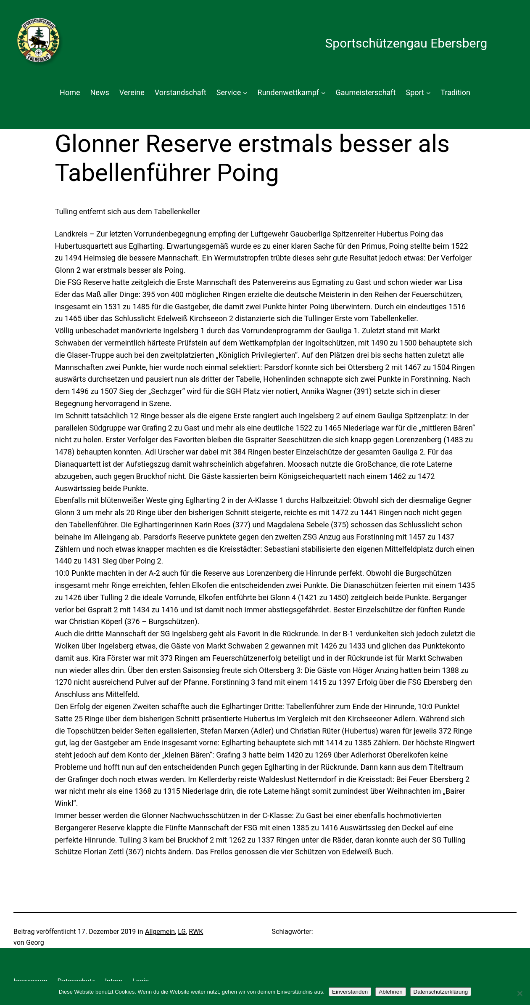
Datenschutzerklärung (441, 992)
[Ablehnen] (519, 993)
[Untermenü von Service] (245, 92)
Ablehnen (390, 992)
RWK (196, 932)
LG (182, 932)
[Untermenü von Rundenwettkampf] (323, 92)
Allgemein (160, 932)
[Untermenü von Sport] (428, 92)
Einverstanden (350, 992)
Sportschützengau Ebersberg (406, 43)
